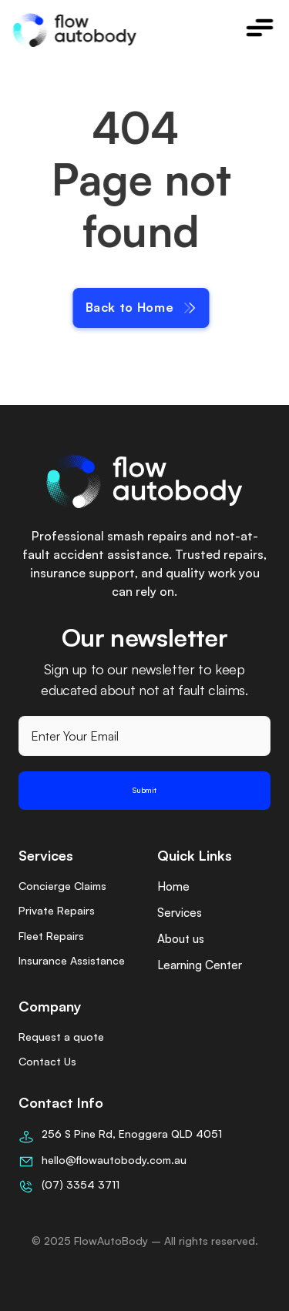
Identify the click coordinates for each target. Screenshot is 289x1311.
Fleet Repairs (51, 935)
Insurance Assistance (71, 960)
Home (173, 886)
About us (180, 938)
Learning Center (199, 965)
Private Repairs (56, 910)
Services (179, 912)
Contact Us (47, 1061)
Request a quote (61, 1036)
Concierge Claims (62, 885)
